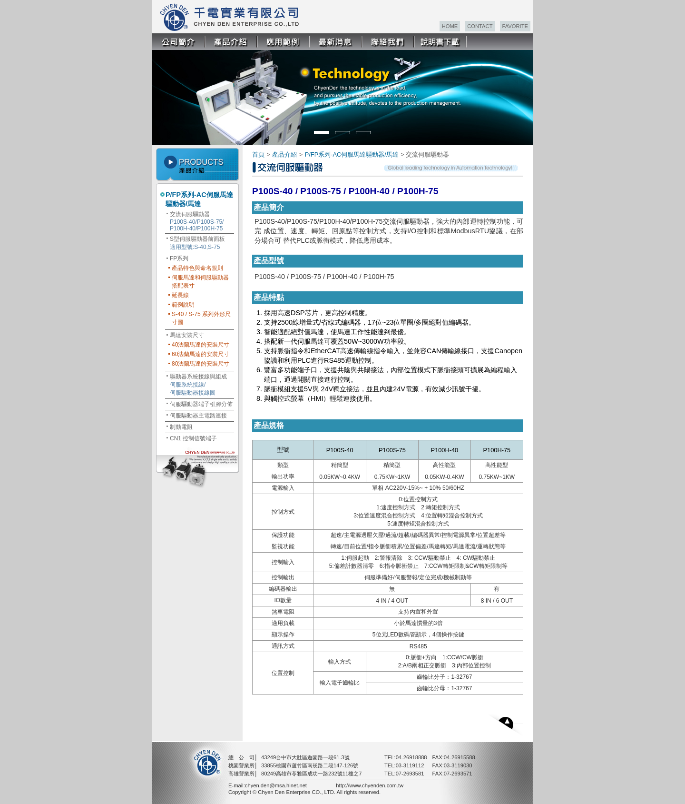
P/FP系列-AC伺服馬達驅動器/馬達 (199, 199)
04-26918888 (411, 757)
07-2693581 (410, 773)
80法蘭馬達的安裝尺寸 (200, 363)
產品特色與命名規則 (197, 268)
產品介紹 (284, 154)
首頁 (258, 154)
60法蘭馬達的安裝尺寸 (200, 354)
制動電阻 (181, 427)
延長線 (180, 295)
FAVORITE (515, 26)
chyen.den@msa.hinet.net (276, 785)
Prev (166, 94)
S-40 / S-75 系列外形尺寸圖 (201, 318)
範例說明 (183, 304)
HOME (450, 26)
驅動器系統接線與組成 (198, 384)
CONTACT (479, 26)
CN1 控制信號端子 (193, 438)
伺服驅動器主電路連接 (198, 415)
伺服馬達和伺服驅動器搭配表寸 (200, 281)
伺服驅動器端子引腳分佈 (201, 404)
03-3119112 (410, 765)
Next (525, 94)
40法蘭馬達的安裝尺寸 (200, 344)
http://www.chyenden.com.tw (369, 785)
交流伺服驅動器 (197, 221)
